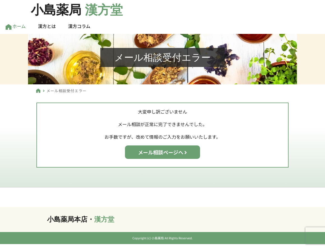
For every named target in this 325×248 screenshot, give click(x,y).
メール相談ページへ (162, 152)
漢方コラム (79, 26)
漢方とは (47, 26)
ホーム (16, 26)
